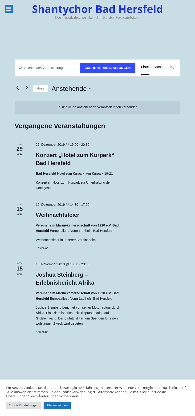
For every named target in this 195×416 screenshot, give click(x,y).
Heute (40, 88)
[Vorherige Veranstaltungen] (17, 88)
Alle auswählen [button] (57, 405)
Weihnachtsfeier (57, 215)
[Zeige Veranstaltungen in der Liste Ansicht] (145, 67)
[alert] (97, 107)
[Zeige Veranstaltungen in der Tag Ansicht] (172, 67)
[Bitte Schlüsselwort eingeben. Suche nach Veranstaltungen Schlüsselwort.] (47, 68)
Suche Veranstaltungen (108, 68)
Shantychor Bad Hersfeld (97, 9)
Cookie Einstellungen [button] (23, 405)
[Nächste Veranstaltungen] (26, 88)
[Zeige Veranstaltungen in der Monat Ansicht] (159, 67)
